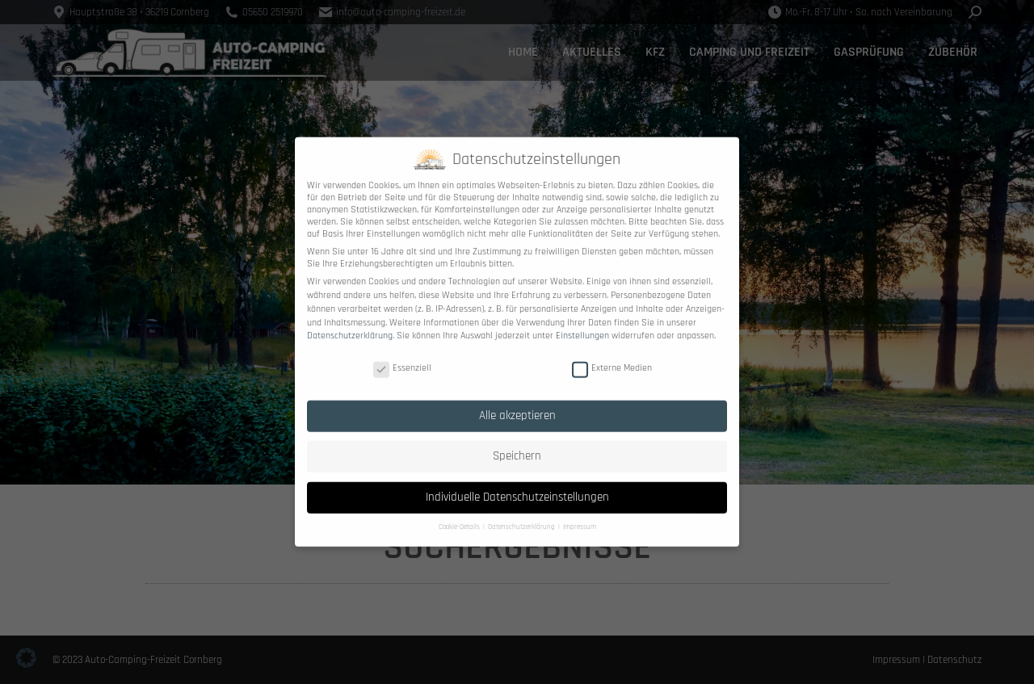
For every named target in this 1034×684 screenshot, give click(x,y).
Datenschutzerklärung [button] (522, 515)
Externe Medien (612, 356)
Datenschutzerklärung (350, 324)
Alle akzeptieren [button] (517, 403)
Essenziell (402, 356)
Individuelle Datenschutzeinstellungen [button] (517, 485)
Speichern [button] (517, 444)
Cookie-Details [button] (460, 515)
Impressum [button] (579, 515)
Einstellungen (582, 324)
